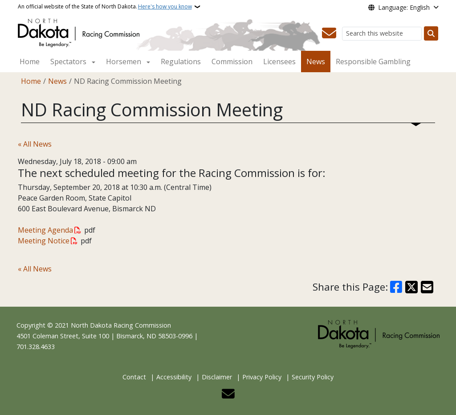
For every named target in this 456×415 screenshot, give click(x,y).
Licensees (279, 61)
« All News (35, 144)
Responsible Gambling (373, 61)
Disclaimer (217, 377)
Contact (134, 377)
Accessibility (173, 377)
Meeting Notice (43, 241)
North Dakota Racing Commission (121, 325)
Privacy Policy (261, 377)
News (315, 61)
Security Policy (313, 377)
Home (30, 61)
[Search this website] (382, 34)
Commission (232, 61)
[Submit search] (431, 33)
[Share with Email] (427, 287)
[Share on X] (411, 287)
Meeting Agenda (45, 230)
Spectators (68, 61)
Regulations (181, 61)
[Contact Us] (329, 33)
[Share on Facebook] (396, 287)
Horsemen (123, 61)
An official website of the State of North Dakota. (105, 7)
